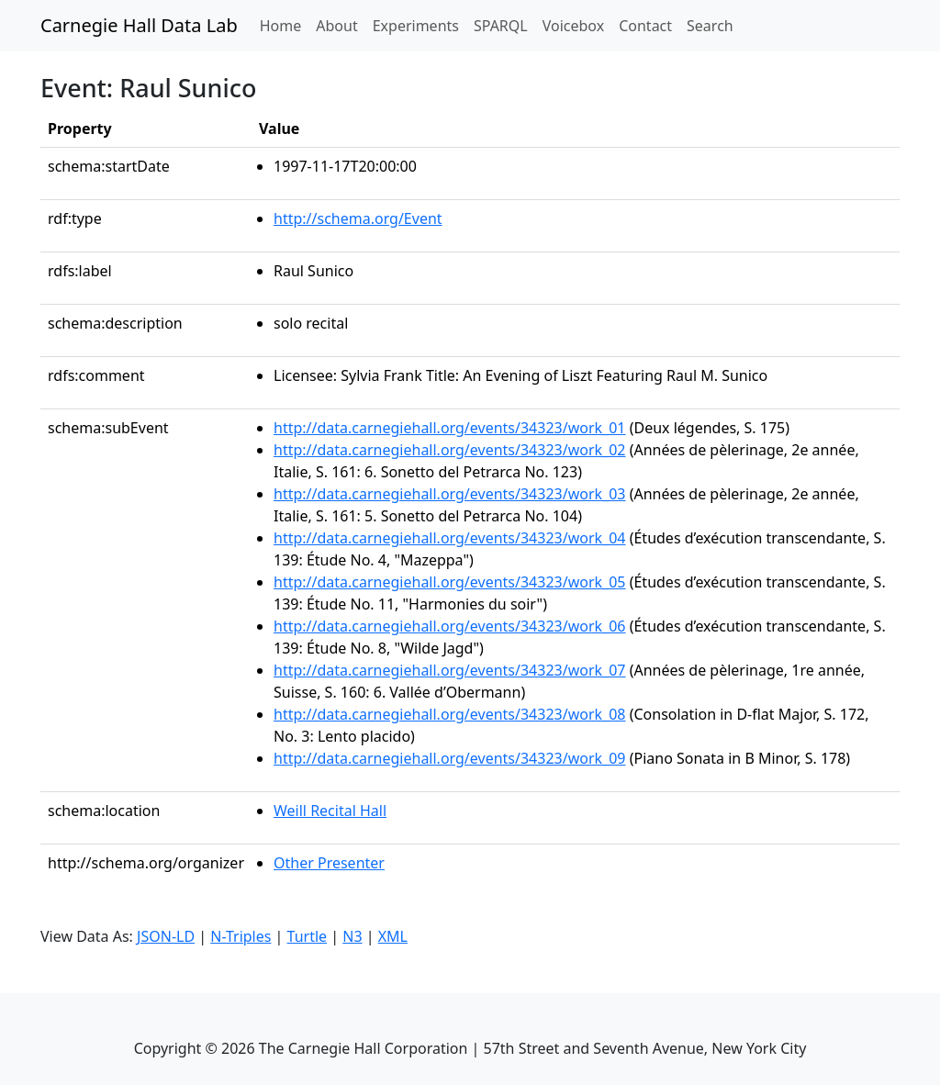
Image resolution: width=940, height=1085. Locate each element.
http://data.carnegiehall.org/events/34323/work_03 (450, 494)
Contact (645, 26)
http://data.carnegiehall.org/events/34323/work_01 (450, 428)
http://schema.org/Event (358, 218)
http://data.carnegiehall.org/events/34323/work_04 (450, 538)
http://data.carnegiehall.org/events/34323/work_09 (450, 758)
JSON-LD (166, 936)
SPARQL (501, 26)
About (336, 26)
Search (710, 26)
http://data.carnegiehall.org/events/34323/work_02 (450, 450)
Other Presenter (329, 863)
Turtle (307, 936)
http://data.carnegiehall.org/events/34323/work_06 (450, 626)
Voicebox (573, 26)
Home (284, 25)
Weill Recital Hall (330, 810)
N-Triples (240, 936)
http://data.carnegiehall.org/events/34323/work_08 (450, 714)
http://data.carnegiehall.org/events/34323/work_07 (450, 670)
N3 (352, 936)
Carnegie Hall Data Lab (139, 25)
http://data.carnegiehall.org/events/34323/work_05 (450, 582)
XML (393, 936)
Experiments (416, 26)
